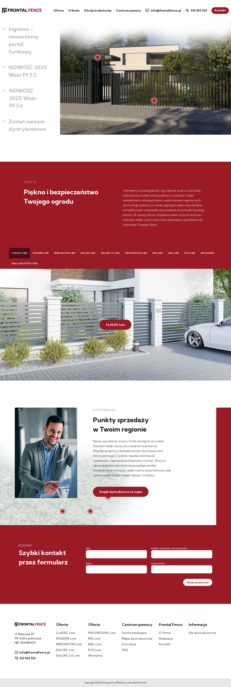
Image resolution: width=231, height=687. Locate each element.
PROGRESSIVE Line (102, 633)
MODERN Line (66, 638)
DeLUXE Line (65, 650)
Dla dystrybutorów (98, 10)
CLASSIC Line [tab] (19, 253)
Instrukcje (129, 644)
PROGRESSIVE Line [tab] (136, 253)
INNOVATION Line (69, 644)
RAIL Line (95, 644)
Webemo (120, 682)
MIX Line (94, 638)
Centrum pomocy (128, 10)
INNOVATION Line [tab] (64, 253)
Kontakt (220, 10)
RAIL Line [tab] (173, 253)
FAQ (125, 650)
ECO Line (95, 650)
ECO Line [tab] (189, 253)
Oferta (59, 10)
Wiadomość (158, 564)
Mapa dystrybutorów (137, 638)
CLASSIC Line (115, 324)
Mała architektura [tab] (25, 263)
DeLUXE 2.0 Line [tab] (110, 253)
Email (89, 564)
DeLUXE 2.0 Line (68, 655)
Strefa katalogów (134, 633)
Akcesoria (95, 655)
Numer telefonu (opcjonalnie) (169, 548)
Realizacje (166, 638)
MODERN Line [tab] (41, 253)
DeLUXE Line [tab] (88, 253)
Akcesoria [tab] (207, 253)
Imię (88, 548)
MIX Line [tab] (157, 253)
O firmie (74, 10)
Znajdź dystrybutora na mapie (120, 492)
